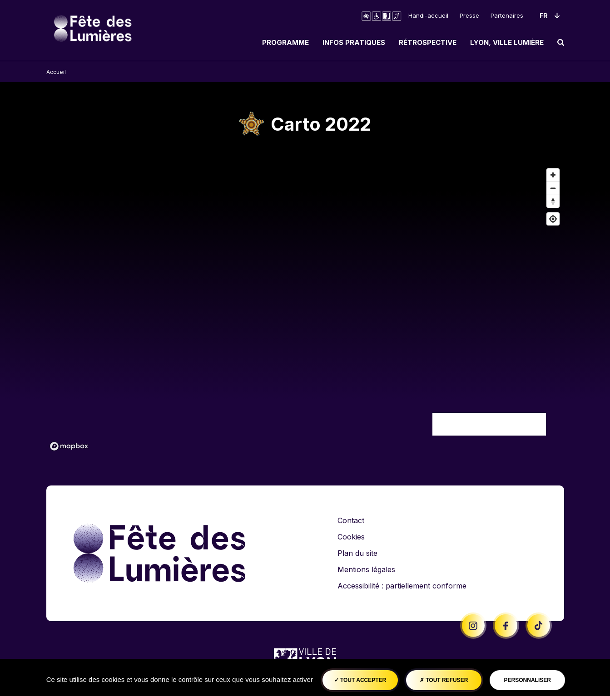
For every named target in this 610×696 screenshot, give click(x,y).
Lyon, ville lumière (507, 42)
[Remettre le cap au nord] (553, 201)
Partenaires (507, 15)
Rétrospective (427, 42)
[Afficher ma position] (553, 218)
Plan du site (357, 553)
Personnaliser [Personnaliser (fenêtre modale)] (527, 680)
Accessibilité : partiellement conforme (401, 585)
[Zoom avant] (553, 174)
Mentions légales (366, 569)
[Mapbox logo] (69, 446)
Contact (350, 520)
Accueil (56, 72)
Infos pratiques (353, 42)
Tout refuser (444, 680)
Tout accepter (360, 680)
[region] (305, 309)
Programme (285, 42)
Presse (469, 15)
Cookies (351, 536)
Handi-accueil (428, 15)
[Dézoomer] (553, 188)
